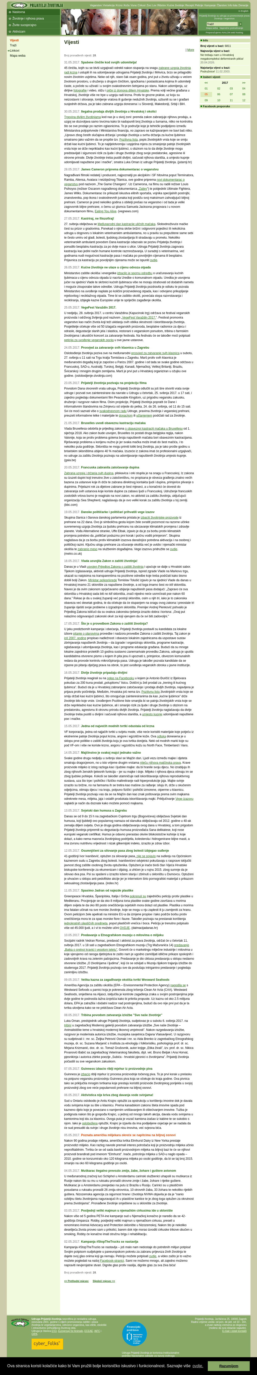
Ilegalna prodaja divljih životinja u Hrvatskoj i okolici (119, 111)
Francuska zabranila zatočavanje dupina (110, 467)
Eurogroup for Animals (70, 1331)
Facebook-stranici (112, 1260)
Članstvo (222, 5)
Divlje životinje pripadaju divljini (104, 672)
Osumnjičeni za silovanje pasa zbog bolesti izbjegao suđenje (125, 850)
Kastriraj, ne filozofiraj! (97, 218)
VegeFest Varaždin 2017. (98, 307)
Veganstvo (96, 5)
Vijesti (14, 40)
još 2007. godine (75, 638)
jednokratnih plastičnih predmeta (86, 923)
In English (243, 11)
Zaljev (143, 188)
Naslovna (19, 12)
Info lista (232, 5)
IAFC (97, 1331)
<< (206, 82)
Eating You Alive (105, 211)
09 (206, 100)
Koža (127, 5)
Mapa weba (212, 28)
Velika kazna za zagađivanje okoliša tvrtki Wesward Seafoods (125, 979)
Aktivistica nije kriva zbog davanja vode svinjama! (117, 1095)
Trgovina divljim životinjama (82, 117)
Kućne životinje (175, 5)
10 (218, 100)
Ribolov (162, 5)
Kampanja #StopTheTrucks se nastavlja (109, 1241)
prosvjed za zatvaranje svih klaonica (155, 353)
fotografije (80, 90)
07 (231, 94)
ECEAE (88, 1331)
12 (243, 100)
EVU (54, 1331)
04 (243, 88)
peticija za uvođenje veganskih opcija (89, 340)
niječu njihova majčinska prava (160, 762)
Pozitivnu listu (150, 692)
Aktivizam (19, 31)
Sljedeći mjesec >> (104, 1281)
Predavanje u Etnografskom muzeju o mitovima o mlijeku (122, 935)
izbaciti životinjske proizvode (159, 517)
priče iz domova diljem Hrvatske (127, 90)
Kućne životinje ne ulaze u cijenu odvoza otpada (116, 267)
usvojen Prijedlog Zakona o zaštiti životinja (115, 566)
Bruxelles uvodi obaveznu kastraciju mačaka (113, 423)
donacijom (126, 415)
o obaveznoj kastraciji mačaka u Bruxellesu (153, 428)
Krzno (119, 5)
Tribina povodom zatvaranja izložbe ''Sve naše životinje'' (121, 1015)
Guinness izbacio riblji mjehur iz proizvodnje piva (116, 1068)
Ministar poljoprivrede (102, 580)
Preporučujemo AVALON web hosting (224, 32)
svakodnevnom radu (112, 411)
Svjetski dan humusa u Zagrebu (104, 810)
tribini (68, 1025)
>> (243, 82)
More (190, 50)
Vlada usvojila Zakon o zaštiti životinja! (109, 561)
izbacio (85, 1074)
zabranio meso (88, 549)
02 (218, 88)
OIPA (34, 1334)
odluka (161, 736)
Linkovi (14, 50)
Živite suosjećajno (24, 25)
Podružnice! (208, 71)
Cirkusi (142, 5)
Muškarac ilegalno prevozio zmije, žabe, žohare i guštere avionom (128, 1170)
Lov (154, 5)
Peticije (199, 5)
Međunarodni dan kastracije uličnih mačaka (126, 224)
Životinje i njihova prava (28, 18)
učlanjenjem (144, 415)
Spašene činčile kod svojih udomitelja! (109, 62)
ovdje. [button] (197, 1366)
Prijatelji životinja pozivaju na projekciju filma (114, 383)
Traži (13, 45)
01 (206, 88)
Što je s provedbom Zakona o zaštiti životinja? (114, 623)
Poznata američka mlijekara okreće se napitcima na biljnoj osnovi (128, 1135)
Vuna (134, 5)
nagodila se (178, 985)
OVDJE (125, 928)
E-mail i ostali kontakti (234, 1331)
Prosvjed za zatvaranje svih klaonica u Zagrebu (115, 347)
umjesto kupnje (152, 714)
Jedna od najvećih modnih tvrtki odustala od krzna (117, 726)
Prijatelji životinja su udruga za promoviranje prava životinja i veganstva (224, 17)
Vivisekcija (109, 5)
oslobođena (90, 1123)
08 (243, 94)
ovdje (153, 260)
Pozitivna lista (128, 139)
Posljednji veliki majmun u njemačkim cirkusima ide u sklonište (127, 1210)
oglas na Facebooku (120, 678)
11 (231, 100)
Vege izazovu (184, 799)
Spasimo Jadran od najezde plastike (107, 890)
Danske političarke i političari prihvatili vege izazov (118, 512)
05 (206, 94)
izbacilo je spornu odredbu (134, 273)
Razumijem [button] (228, 1366)
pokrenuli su (138, 896)
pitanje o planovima (86, 633)
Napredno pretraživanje (231, 28)
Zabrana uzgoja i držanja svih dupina (88, 473)
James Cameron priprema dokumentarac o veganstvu (120, 169)
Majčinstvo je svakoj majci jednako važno (111, 752)
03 (231, 88)
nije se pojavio (146, 856)
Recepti (189, 5)
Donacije (243, 5)
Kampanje (210, 5)
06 (218, 94)
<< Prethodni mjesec (76, 1281)
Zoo (149, 5)
